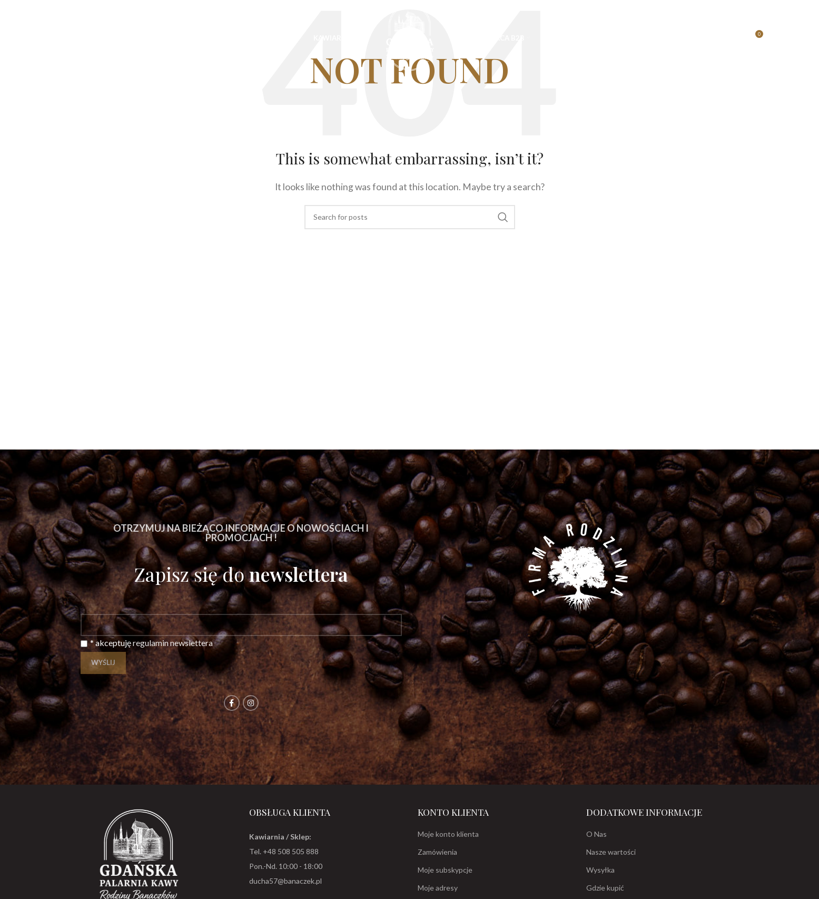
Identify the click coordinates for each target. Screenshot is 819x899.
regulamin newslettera (173, 643)
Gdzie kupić (605, 887)
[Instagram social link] (251, 703)
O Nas (596, 833)
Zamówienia (437, 851)
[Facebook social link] (232, 703)
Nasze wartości (611, 851)
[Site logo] (409, 37)
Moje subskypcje (445, 869)
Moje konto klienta (448, 833)
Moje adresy (438, 887)
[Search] (33, 37)
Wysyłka (600, 869)
